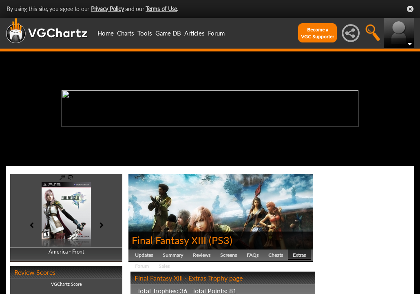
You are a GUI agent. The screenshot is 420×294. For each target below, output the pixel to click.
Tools (144, 33)
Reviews (201, 255)
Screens (228, 255)
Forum (216, 33)
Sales (164, 266)
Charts (125, 33)
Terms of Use (161, 8)
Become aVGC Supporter (317, 33)
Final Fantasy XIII (169, 240)
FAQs (253, 255)
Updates (144, 255)
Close (410, 9)
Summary (173, 255)
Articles (194, 33)
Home (105, 33)
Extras (299, 255)
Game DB (168, 33)
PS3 (221, 240)
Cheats (275, 255)
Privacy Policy (107, 8)
